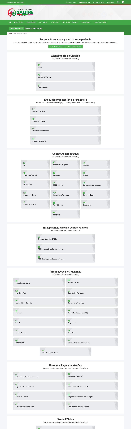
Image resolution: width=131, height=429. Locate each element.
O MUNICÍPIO (31, 22)
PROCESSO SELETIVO (100, 22)
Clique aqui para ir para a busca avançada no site (65, 46)
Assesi (58, 426)
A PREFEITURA (19, 22)
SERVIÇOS (55, 22)
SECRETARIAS (43, 22)
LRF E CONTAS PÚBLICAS (70, 22)
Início (10, 33)
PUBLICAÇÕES (86, 22)
